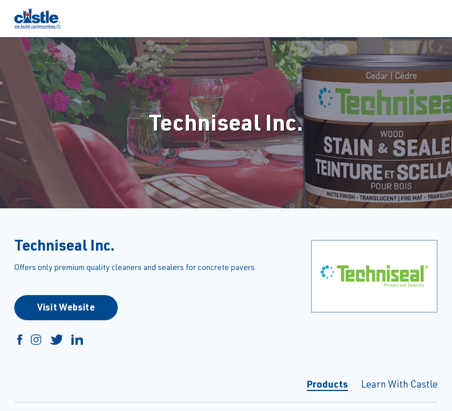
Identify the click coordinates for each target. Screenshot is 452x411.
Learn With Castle (399, 384)
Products (327, 383)
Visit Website (66, 307)
